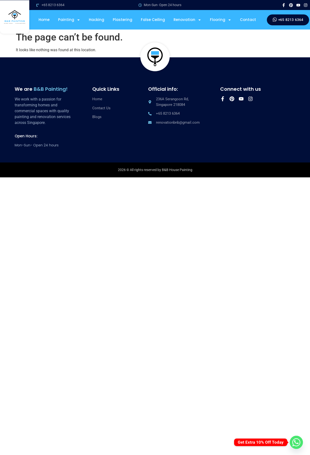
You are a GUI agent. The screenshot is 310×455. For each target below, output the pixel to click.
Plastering (122, 19)
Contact (248, 19)
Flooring (220, 19)
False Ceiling (153, 19)
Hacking (96, 19)
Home (44, 19)
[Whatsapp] (296, 442)
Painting (69, 19)
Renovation (187, 19)
